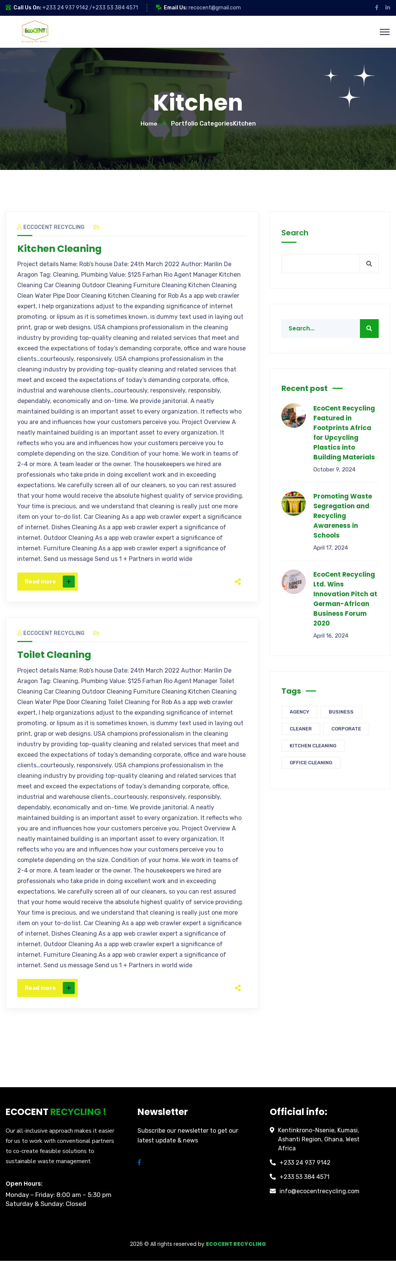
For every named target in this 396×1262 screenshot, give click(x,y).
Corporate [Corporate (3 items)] (346, 729)
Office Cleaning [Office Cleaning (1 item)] (311, 763)
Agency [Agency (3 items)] (299, 712)
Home (149, 123)
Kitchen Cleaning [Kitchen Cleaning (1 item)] (313, 746)
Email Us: (175, 8)
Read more (50, 582)
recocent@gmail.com (215, 8)
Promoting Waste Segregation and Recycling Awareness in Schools (342, 516)
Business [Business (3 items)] (341, 712)
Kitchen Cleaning (61, 249)
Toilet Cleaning (55, 655)
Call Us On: (27, 8)
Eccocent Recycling (51, 227)
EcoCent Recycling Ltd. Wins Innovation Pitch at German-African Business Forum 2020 (345, 599)
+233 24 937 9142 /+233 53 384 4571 (90, 8)
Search (294, 233)
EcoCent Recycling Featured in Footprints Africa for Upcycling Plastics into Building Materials (344, 433)
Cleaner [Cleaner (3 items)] (301, 729)
